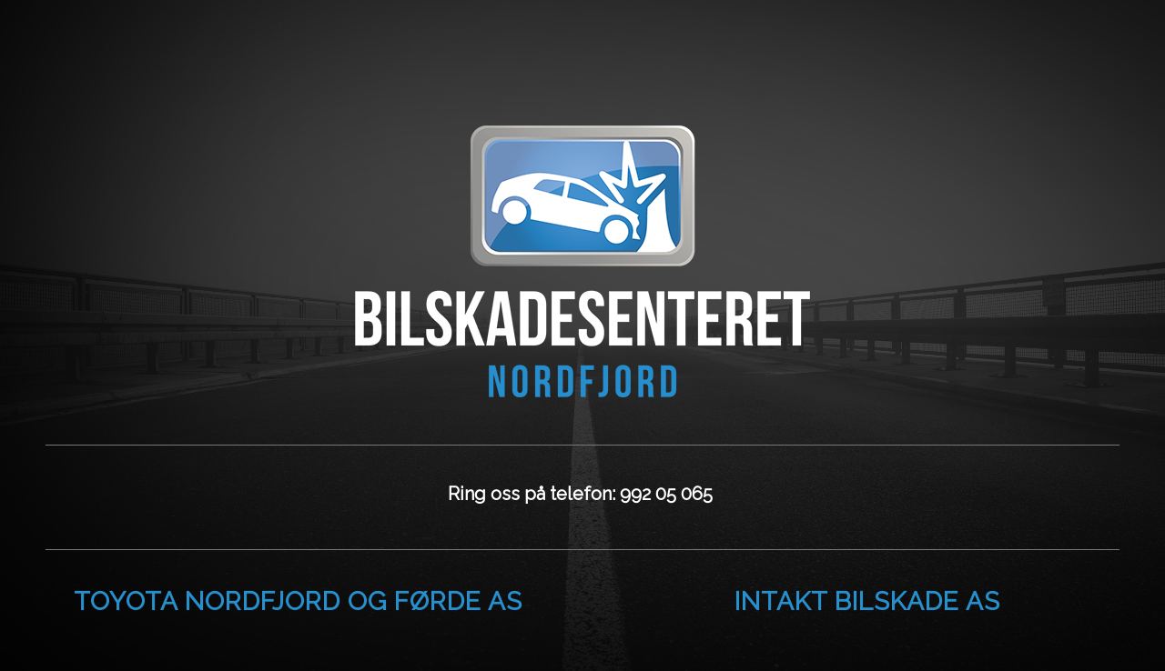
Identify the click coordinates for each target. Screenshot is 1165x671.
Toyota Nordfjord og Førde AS (298, 601)
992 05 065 (668, 494)
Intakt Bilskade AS (867, 601)
